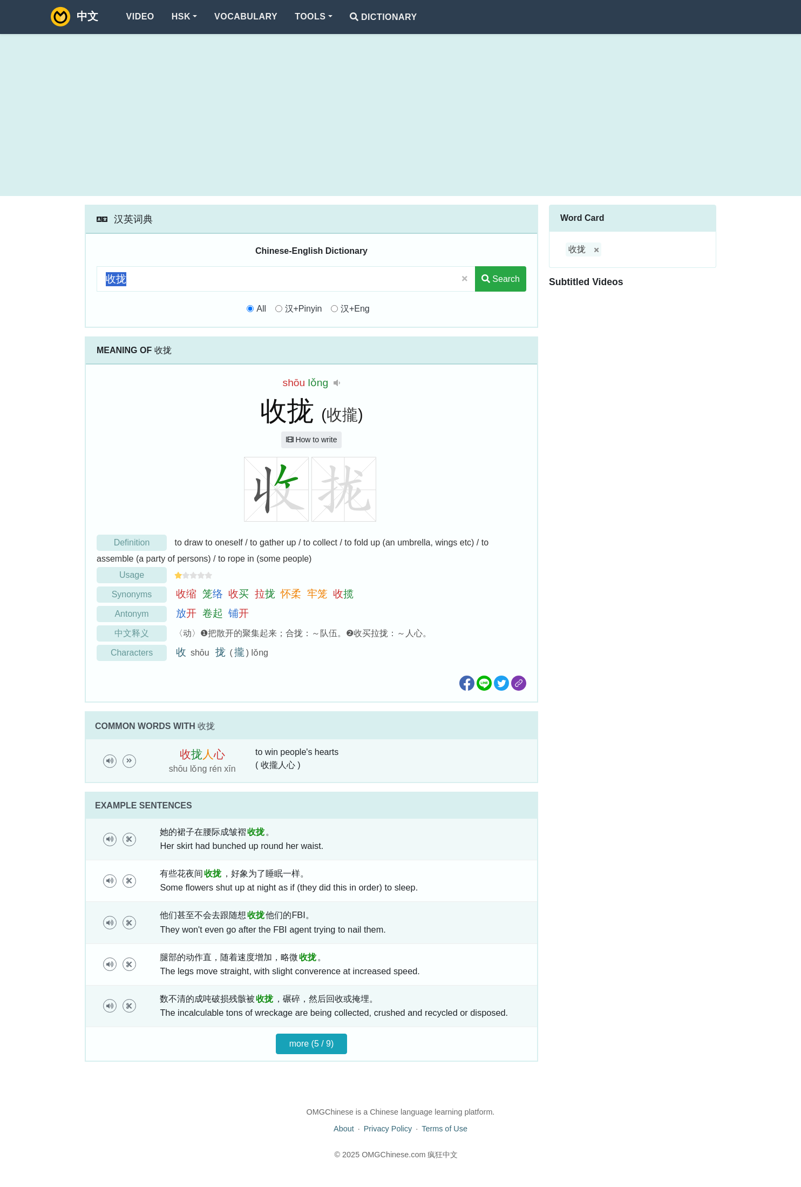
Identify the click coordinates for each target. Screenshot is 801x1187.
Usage (131, 574)
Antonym (131, 613)
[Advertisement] (400, 115)
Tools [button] (310, 16)
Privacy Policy (388, 1128)
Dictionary (383, 17)
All (261, 308)
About (344, 1128)
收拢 (577, 249)
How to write (311, 439)
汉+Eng (355, 308)
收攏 (342, 414)
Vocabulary (245, 16)
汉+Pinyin (303, 308)
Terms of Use (444, 1128)
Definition (132, 542)
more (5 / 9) (311, 1043)
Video (140, 16)
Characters (132, 652)
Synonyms (132, 594)
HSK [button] (181, 16)
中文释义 (131, 633)
